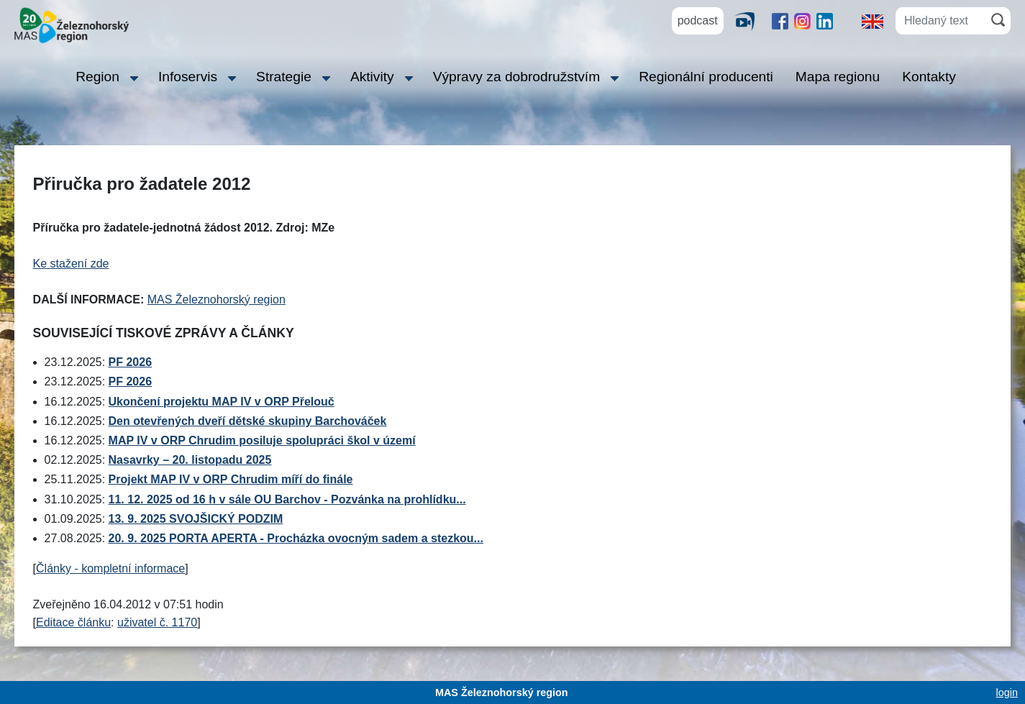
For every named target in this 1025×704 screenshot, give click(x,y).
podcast (698, 20)
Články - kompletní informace (110, 568)
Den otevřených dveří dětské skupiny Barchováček (248, 421)
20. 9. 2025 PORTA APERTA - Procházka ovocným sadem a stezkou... (296, 538)
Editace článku (73, 622)
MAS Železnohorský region (216, 299)
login (1007, 692)
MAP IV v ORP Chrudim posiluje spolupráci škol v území (262, 440)
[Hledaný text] (940, 21)
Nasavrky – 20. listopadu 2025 (190, 460)
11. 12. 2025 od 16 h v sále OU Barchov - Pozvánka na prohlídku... (287, 499)
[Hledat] (998, 19)
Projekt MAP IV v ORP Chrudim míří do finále (231, 479)
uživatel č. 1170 (157, 622)
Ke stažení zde (71, 263)
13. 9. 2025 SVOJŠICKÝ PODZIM (196, 519)
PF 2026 (130, 362)
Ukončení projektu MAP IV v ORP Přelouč (221, 402)
